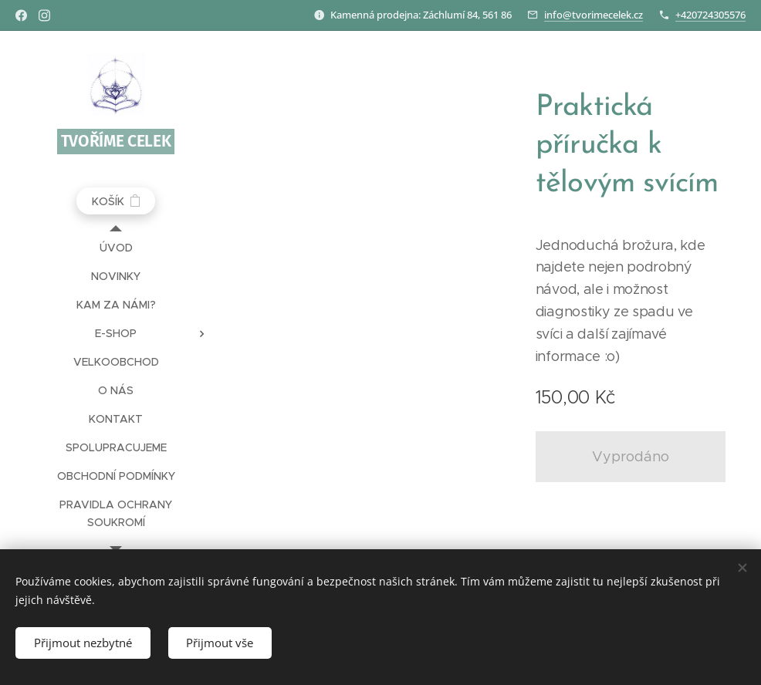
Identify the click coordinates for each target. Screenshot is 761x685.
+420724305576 (710, 15)
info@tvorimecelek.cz (593, 15)
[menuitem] (116, 248)
